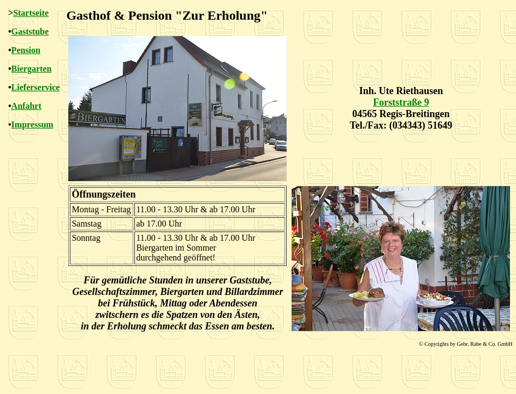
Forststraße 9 (401, 102)
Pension (25, 50)
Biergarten (31, 68)
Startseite (31, 13)
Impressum (32, 124)
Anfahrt (26, 106)
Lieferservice (35, 87)
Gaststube (30, 31)
